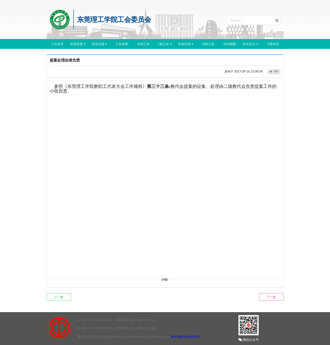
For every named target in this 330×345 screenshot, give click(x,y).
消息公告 (208, 44)
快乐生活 (251, 44)
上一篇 (58, 297)
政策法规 (100, 44)
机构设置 (78, 44)
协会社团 (186, 44)
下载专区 (272, 44)
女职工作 (143, 44)
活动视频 (229, 44)
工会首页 (57, 44)
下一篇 (271, 297)
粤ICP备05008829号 (185, 336)
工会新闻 (122, 44)
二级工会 (164, 44)
